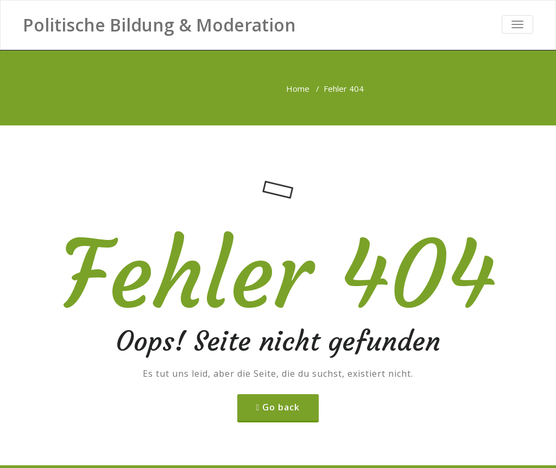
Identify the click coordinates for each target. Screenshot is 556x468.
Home (297, 88)
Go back (281, 407)
